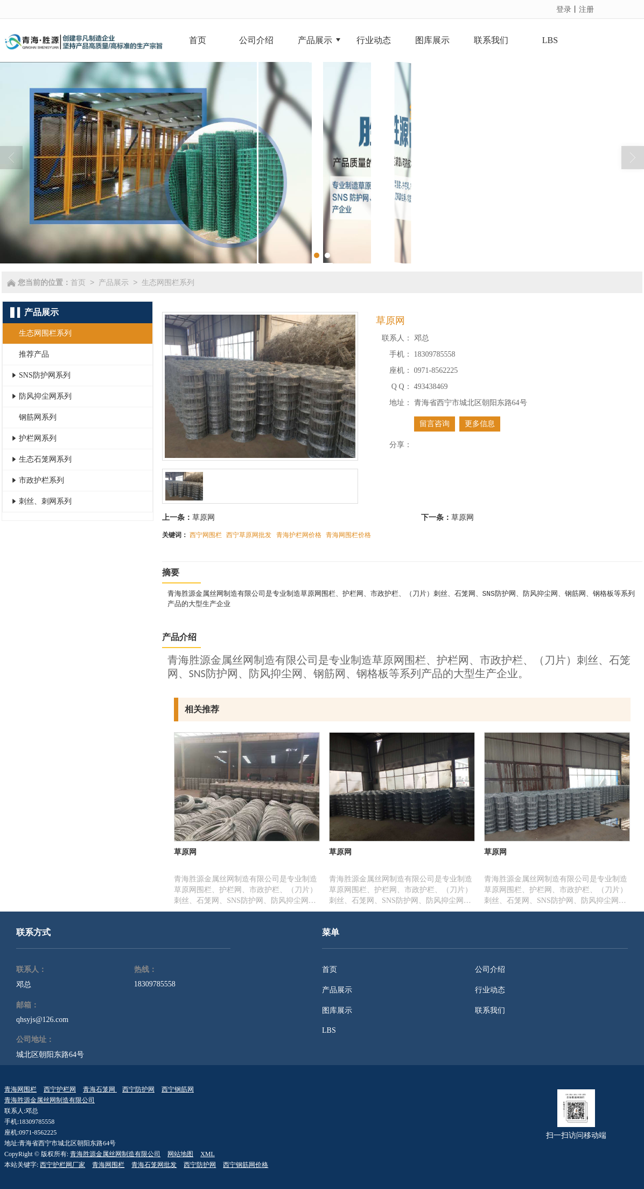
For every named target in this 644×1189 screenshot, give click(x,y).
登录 (563, 9)
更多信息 (480, 424)
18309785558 (155, 984)
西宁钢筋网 (178, 1089)
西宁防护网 (138, 1089)
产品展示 (114, 282)
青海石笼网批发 (154, 1165)
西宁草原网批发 (248, 535)
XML (207, 1154)
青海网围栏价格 (348, 535)
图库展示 (337, 1010)
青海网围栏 (20, 1089)
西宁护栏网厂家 (62, 1165)
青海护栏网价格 (298, 535)
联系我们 (490, 1010)
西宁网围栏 (206, 535)
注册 (586, 9)
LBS (329, 1030)
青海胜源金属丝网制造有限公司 (49, 1100)
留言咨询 (434, 424)
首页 (78, 282)
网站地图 (180, 1154)
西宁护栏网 (60, 1089)
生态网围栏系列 (168, 282)
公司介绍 (490, 969)
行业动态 (490, 990)
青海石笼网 (100, 1089)
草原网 (203, 517)
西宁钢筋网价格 (245, 1165)
